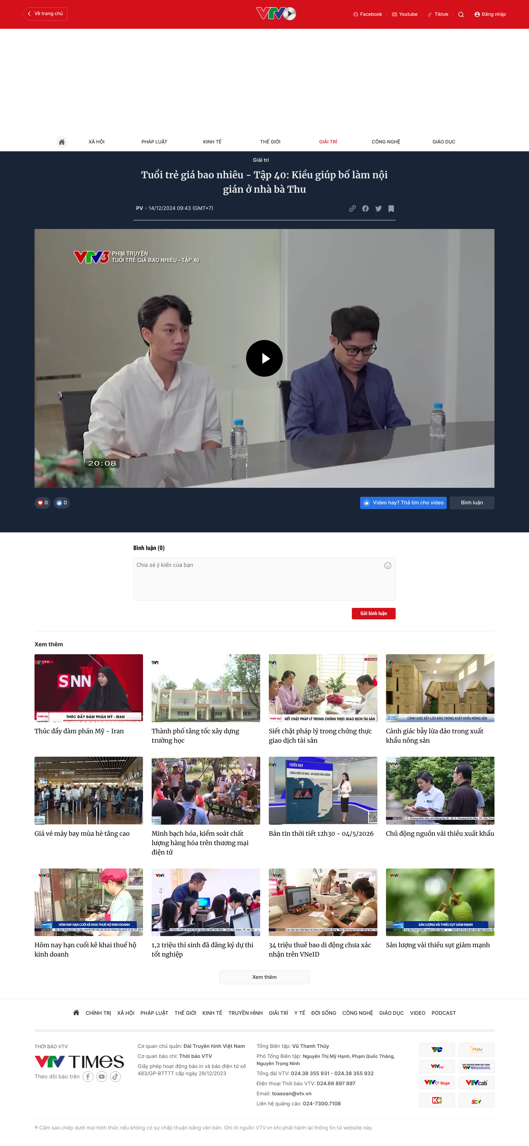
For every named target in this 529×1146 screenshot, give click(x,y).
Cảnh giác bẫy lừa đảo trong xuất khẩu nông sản (434, 735)
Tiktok (437, 14)
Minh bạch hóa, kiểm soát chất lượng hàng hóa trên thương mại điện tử (200, 843)
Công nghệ (386, 142)
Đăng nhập (490, 14)
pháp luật (155, 1013)
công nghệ (357, 1013)
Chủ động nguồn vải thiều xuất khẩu (440, 834)
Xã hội (96, 142)
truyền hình (246, 1013)
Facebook (367, 14)
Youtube (404, 14)
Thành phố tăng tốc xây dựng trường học (195, 735)
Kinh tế (212, 142)
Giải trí (328, 142)
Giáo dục (443, 142)
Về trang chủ (44, 13)
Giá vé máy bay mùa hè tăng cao (82, 834)
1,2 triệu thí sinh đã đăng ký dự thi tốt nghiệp (202, 949)
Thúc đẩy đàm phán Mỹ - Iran (79, 731)
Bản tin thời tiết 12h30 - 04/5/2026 (321, 834)
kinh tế (212, 1013)
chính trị (98, 1013)
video (418, 1013)
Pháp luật (154, 142)
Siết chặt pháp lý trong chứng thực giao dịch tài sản (320, 735)
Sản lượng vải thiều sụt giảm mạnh (438, 945)
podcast (444, 1013)
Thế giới (270, 142)
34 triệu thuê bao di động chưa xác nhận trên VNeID (320, 949)
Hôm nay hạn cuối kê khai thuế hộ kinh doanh (85, 949)
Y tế (299, 1013)
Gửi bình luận (373, 613)
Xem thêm (48, 644)
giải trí (278, 1013)
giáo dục (391, 1013)
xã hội (125, 1013)
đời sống (324, 1013)
